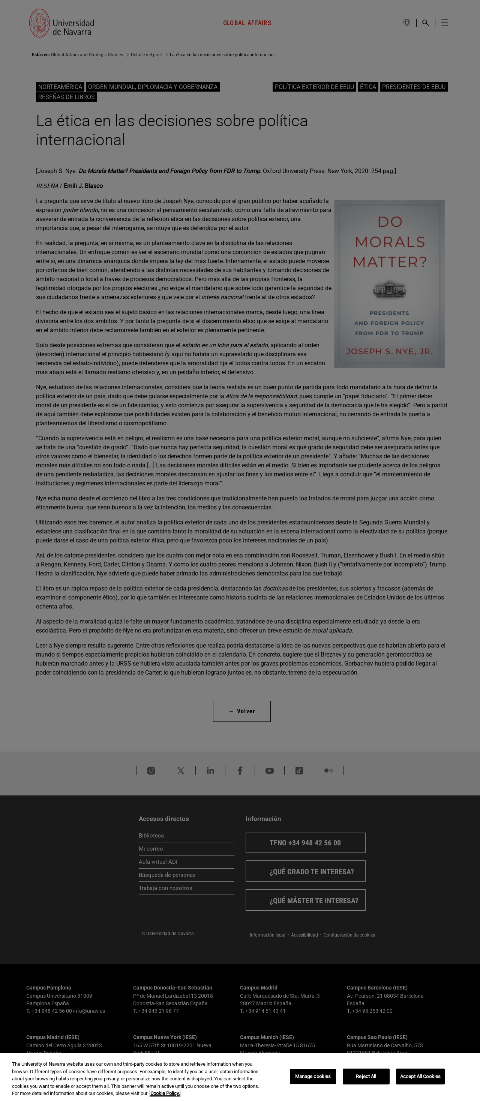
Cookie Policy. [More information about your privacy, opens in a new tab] (165, 1093)
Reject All (366, 1076)
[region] (240, 1077)
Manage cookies (313, 1076)
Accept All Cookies (420, 1076)
